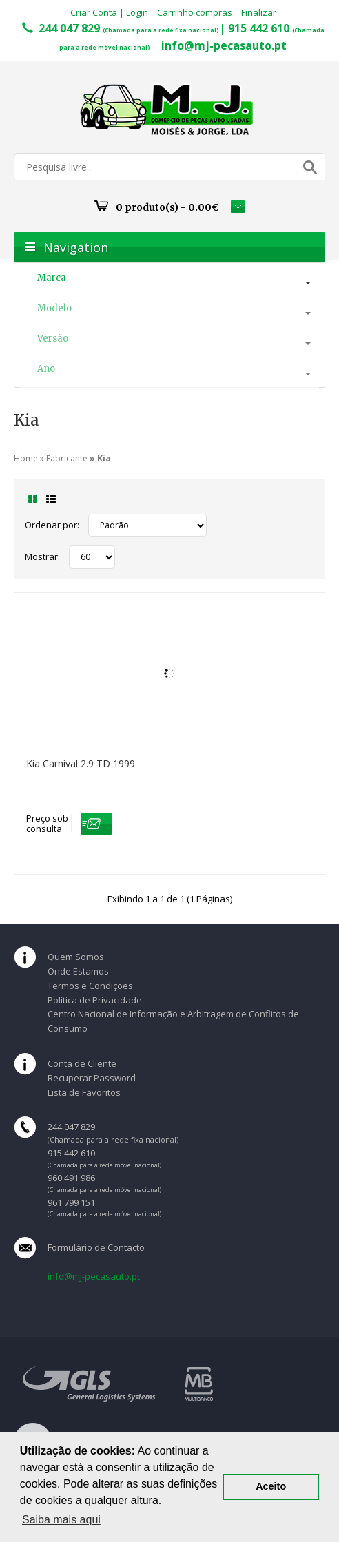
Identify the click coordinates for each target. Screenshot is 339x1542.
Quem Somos (76, 956)
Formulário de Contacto (96, 1247)
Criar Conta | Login (109, 12)
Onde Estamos (78, 971)
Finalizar (258, 12)
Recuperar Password (92, 1078)
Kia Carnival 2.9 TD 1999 (80, 763)
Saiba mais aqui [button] (61, 1519)
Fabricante (67, 458)
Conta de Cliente (82, 1063)
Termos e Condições (90, 985)
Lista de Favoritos (84, 1092)
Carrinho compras (194, 12)
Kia (104, 458)
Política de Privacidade (95, 1000)
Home (26, 458)
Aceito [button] (271, 1486)
